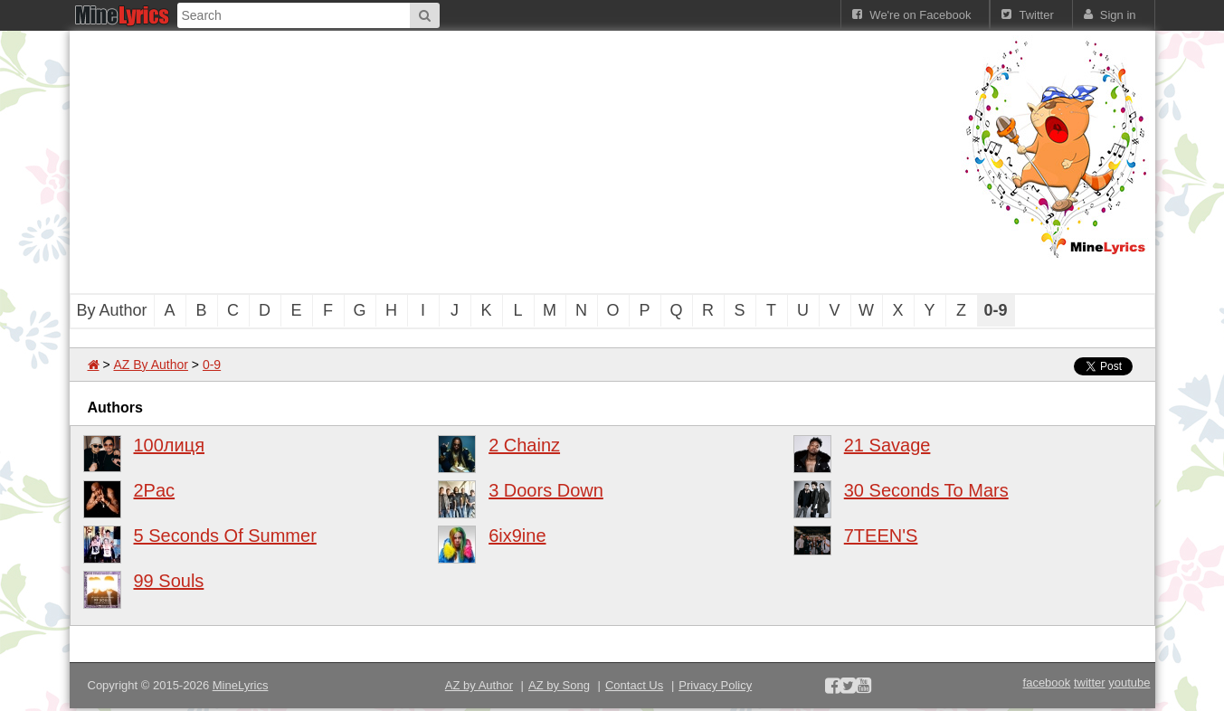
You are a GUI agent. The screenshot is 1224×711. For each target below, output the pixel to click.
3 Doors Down (546, 490)
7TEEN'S (881, 535)
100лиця (169, 445)
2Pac (155, 490)
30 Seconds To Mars (926, 490)
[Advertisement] (513, 162)
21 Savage (887, 445)
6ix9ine (517, 535)
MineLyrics (241, 685)
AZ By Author (150, 364)
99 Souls (169, 581)
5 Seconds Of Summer (225, 535)
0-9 (212, 364)
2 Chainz (524, 445)
